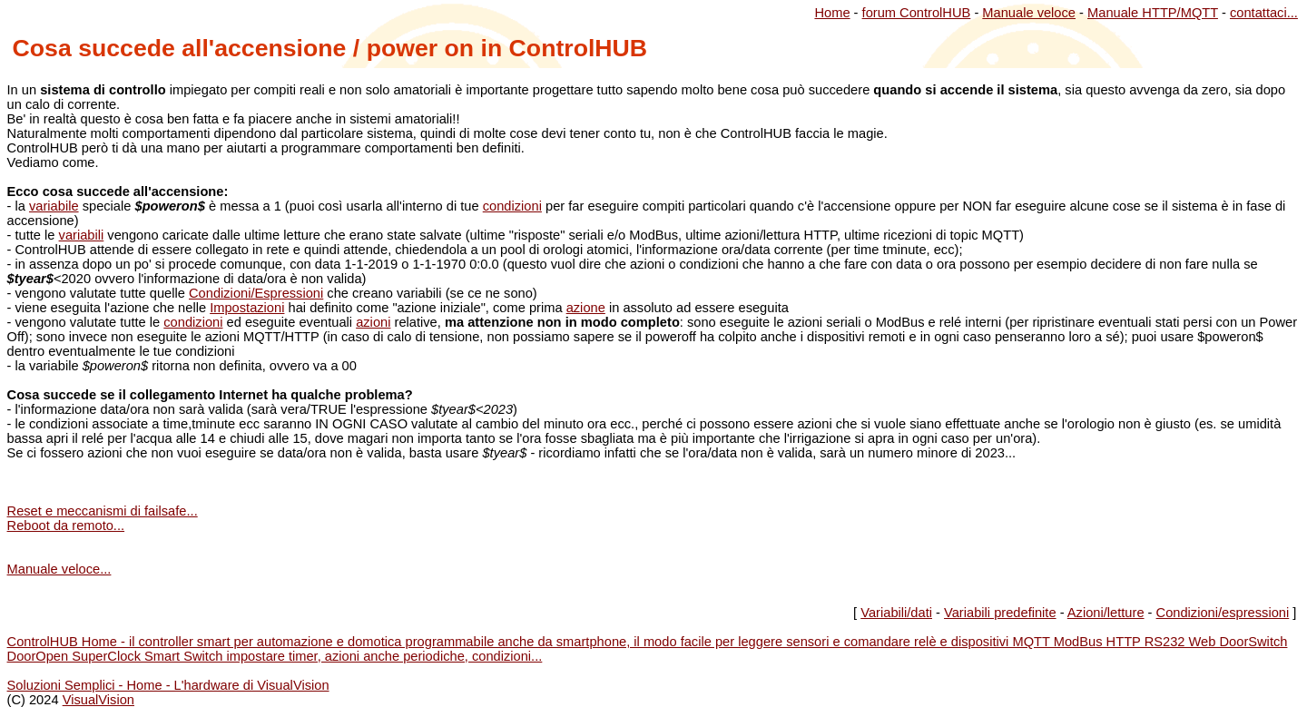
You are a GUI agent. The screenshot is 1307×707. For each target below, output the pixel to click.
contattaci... (1264, 12)
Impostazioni (247, 307)
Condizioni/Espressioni (256, 293)
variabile (54, 206)
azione (585, 307)
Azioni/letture (1106, 612)
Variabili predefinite (1000, 612)
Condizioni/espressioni (1223, 612)
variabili (81, 235)
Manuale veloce (1029, 12)
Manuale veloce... (59, 569)
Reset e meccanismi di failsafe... (102, 511)
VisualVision (98, 699)
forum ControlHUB (916, 12)
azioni (373, 322)
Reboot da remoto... (66, 525)
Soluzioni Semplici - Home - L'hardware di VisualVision (168, 685)
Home (832, 12)
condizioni (512, 206)
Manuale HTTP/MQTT (1152, 12)
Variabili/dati (896, 612)
